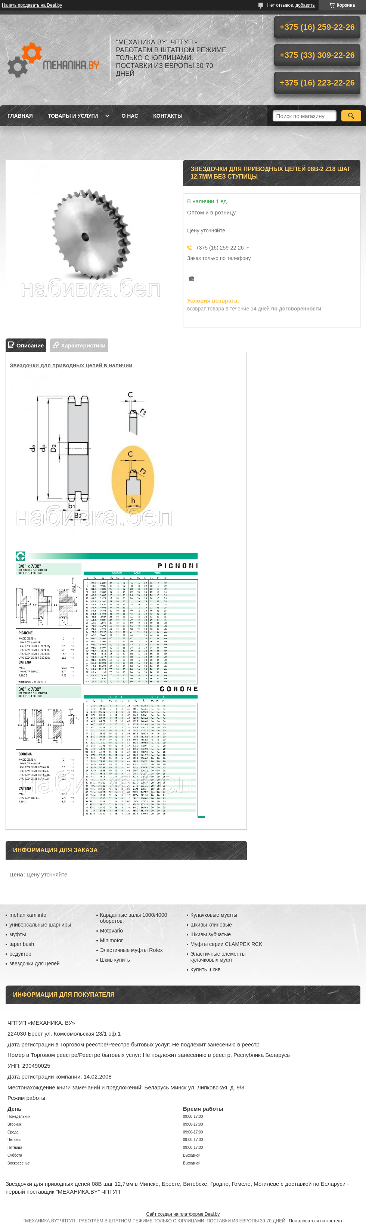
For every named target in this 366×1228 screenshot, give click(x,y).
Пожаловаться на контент (315, 1221)
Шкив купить (115, 960)
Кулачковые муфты (213, 915)
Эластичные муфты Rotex (131, 950)
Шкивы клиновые (211, 925)
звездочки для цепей (34, 963)
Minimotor (111, 940)
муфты (17, 934)
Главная (20, 116)
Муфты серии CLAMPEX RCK (226, 944)
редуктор (20, 954)
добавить (305, 5)
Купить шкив (205, 969)
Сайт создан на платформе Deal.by (183, 1214)
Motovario (111, 931)
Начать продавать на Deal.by (32, 5)
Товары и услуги (73, 116)
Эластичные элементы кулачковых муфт (218, 957)
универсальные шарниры (40, 925)
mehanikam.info (27, 915)
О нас (129, 116)
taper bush (21, 944)
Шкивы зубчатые (210, 934)
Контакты (167, 116)
